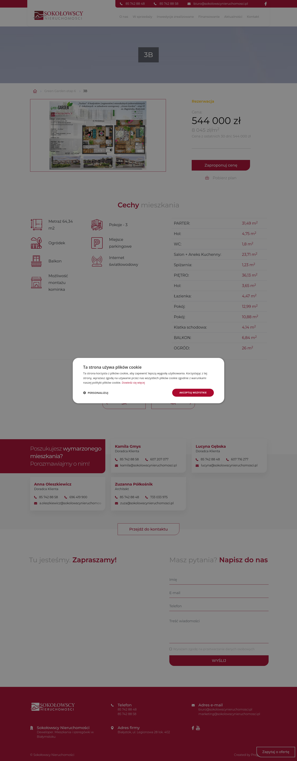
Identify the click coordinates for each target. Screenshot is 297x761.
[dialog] (148, 380)
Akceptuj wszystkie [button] (192, 392)
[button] (95, 393)
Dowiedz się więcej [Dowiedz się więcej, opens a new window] (134, 382)
